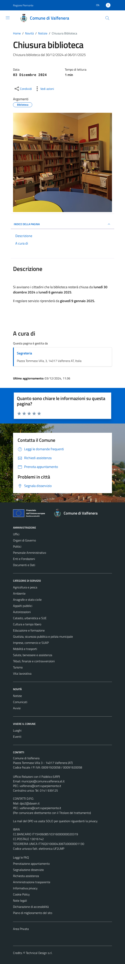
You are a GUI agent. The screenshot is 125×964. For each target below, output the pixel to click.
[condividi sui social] (23, 89)
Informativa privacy (25, 888)
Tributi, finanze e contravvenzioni (34, 661)
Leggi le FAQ (21, 857)
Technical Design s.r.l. (39, 953)
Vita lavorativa (22, 673)
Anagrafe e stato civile (27, 599)
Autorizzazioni (22, 612)
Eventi (17, 736)
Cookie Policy (21, 894)
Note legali (20, 900)
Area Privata (21, 928)
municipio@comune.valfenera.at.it (43, 781)
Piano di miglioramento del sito (32, 913)
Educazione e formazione (29, 630)
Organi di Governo (24, 540)
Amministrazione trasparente (31, 882)
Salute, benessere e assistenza (32, 655)
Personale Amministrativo (29, 552)
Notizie (17, 695)
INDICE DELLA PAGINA (62, 224)
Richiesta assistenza (26, 876)
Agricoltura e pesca (25, 587)
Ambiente (19, 593)
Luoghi (17, 730)
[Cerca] (107, 18)
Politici (17, 546)
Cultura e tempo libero (27, 624)
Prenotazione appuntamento (31, 863)
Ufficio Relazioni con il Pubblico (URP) (36, 776)
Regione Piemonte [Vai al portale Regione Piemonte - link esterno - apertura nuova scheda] (23, 5)
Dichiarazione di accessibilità (31, 906)
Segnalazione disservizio (28, 869)
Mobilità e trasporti (25, 649)
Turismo (18, 667)
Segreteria (24, 353)
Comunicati (20, 702)
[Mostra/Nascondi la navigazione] (7, 17)
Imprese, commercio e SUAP (31, 642)
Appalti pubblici (22, 605)
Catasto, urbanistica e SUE (30, 618)
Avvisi (17, 708)
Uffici (16, 534)
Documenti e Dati (24, 565)
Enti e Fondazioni (24, 558)
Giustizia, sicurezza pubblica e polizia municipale (43, 636)
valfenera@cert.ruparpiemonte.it (40, 786)
